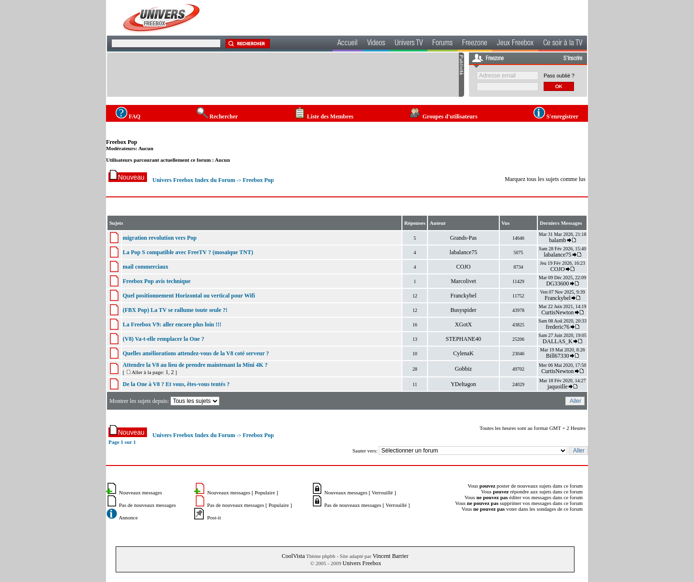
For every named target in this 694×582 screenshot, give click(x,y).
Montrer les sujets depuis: (165, 401)
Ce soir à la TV (562, 44)
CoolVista (293, 556)
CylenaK (463, 353)
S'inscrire (572, 59)
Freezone (474, 44)
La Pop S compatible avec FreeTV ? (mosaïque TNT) (187, 252)
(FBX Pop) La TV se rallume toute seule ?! (174, 310)
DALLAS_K (558, 341)
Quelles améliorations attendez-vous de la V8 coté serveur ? (195, 353)
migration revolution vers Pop (159, 237)
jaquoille (557, 386)
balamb (557, 240)
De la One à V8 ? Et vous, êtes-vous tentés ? (175, 384)
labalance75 (463, 252)
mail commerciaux (145, 266)
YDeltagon (463, 384)
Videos (376, 44)
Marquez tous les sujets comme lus (545, 179)
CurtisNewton (557, 312)
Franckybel (464, 295)
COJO (463, 266)
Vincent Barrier (390, 556)
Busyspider (464, 310)
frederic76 (557, 326)
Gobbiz (463, 368)
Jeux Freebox (515, 44)
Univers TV (409, 44)
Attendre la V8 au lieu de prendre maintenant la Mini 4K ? (194, 365)
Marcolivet (463, 281)
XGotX (463, 324)
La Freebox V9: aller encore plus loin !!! (171, 324)
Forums (442, 44)
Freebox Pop (121, 142)
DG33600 (557, 283)
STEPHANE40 (463, 339)
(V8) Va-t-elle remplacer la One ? (163, 339)
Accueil (347, 44)
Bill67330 (557, 355)
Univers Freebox (362, 563)
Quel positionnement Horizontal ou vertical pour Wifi (188, 295)
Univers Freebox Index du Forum (193, 180)
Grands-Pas (463, 237)
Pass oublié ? (559, 75)
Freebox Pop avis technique (156, 281)
